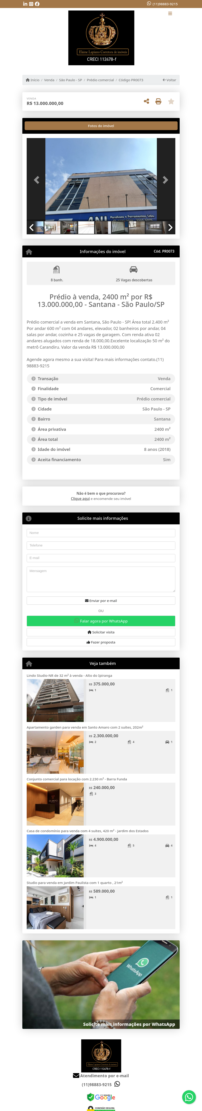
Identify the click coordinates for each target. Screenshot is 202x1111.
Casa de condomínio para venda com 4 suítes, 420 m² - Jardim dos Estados (88, 831)
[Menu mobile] (101, 38)
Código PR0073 (131, 80)
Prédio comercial (100, 80)
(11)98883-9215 (165, 4)
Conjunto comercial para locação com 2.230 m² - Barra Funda (77, 779)
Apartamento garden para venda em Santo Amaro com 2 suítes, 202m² (85, 727)
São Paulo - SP (70, 80)
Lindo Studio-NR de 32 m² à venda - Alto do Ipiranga (69, 675)
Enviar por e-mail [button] (101, 600)
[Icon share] (25, 4)
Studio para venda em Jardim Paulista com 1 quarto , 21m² (75, 882)
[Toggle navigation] (170, 14)
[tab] (41, 125)
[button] (38, 180)
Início (32, 80)
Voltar (169, 80)
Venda (49, 80)
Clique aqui (80, 498)
